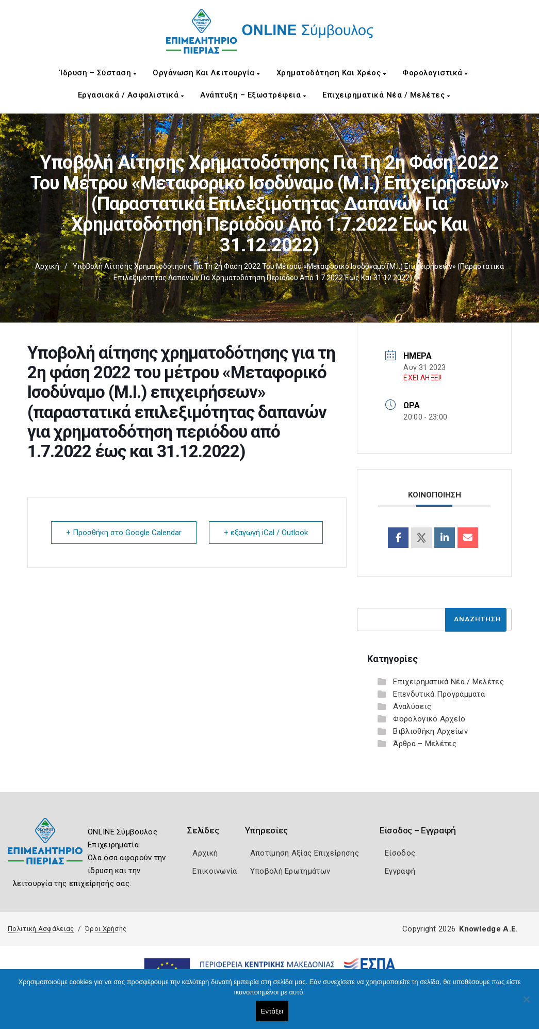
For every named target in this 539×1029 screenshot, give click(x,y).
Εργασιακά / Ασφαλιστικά (131, 95)
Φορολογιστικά (435, 72)
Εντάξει (272, 1011)
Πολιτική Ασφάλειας (41, 928)
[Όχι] (526, 1004)
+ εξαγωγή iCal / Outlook (266, 532)
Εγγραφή (400, 871)
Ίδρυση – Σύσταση (98, 72)
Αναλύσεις (412, 706)
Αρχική (47, 266)
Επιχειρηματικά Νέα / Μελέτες (386, 95)
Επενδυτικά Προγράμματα (439, 694)
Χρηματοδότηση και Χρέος (331, 72)
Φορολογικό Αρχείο (429, 718)
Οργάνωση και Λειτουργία (206, 72)
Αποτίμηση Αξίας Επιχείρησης (304, 853)
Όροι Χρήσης (105, 928)
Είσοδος (400, 853)
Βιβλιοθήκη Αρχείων (430, 731)
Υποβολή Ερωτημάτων (290, 871)
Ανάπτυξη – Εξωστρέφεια (253, 95)
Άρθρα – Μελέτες (424, 743)
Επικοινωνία (214, 871)
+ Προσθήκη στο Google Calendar (124, 532)
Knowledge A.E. (488, 929)
